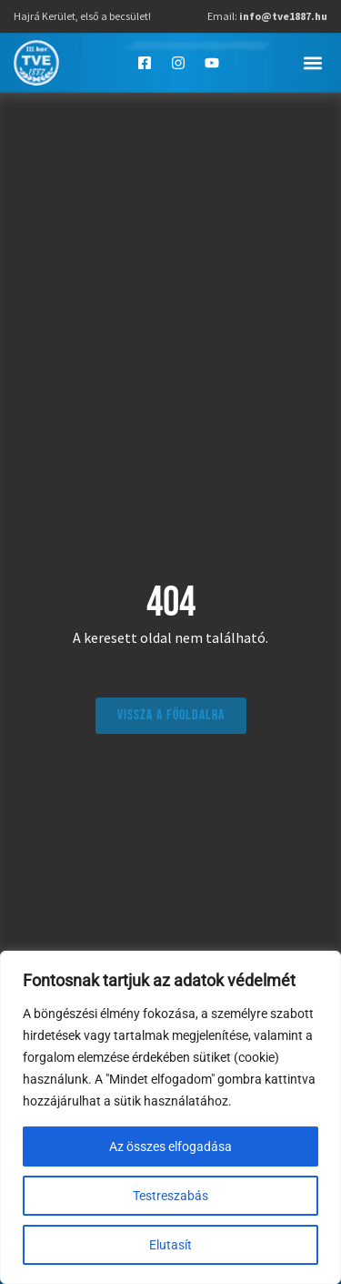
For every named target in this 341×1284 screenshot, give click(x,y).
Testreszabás (170, 1195)
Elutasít (170, 1245)
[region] (170, 1117)
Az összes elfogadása (170, 1146)
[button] (312, 62)
